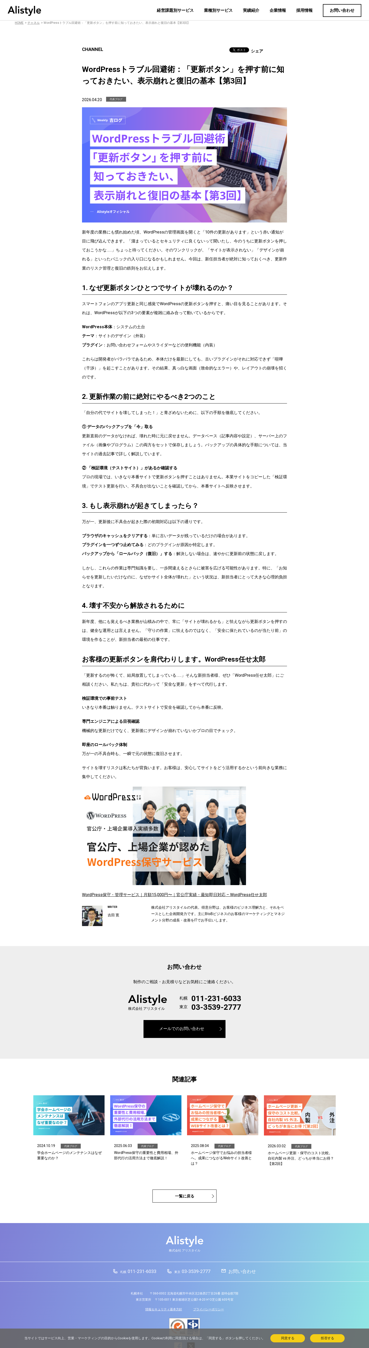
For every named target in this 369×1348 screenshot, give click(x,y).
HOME (19, 23)
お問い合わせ (342, 10)
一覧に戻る (184, 1196)
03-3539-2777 (216, 1007)
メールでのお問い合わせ (181, 1028)
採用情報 (304, 10)
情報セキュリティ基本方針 (163, 1309)
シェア (257, 51)
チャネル (33, 23)
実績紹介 (251, 10)
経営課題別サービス (175, 10)
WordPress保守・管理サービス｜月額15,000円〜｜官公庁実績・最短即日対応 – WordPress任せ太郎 (174, 894)
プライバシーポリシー (208, 1309)
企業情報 (278, 10)
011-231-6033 (216, 998)
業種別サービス (218, 10)
